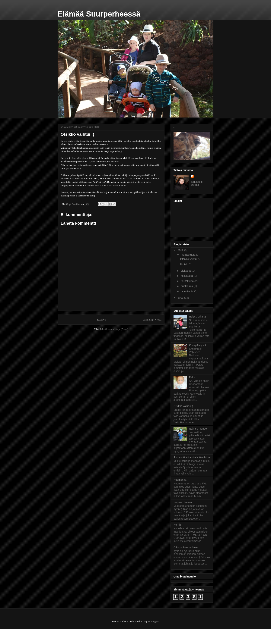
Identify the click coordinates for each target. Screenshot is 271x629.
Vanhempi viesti (151, 319)
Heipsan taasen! (183, 502)
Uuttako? (185, 264)
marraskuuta (188, 254)
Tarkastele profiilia (197, 183)
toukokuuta (187, 281)
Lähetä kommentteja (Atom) (114, 329)
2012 (181, 250)
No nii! (177, 524)
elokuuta (186, 270)
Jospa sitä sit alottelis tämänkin (192, 457)
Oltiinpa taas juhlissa (186, 547)
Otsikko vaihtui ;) (189, 259)
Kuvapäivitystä (197, 345)
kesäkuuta (187, 275)
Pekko (192, 377)
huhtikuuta (187, 286)
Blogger (155, 621)
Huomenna (180, 479)
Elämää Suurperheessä (99, 14)
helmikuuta (187, 291)
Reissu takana (197, 316)
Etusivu (101, 319)
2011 (181, 297)
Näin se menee (198, 428)
